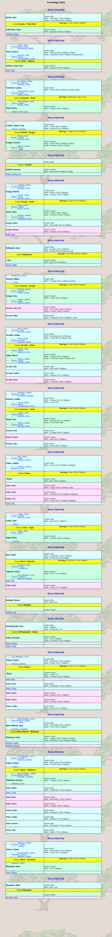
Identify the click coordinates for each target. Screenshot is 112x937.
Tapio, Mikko (23, 354)
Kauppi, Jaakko (18, 144)
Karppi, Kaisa (18, 206)
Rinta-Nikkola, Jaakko (21, 751)
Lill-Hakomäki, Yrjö (26, 603)
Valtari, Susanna (19, 605)
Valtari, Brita (10, 709)
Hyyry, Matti (23, 343)
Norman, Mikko (11, 277)
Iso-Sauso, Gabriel (20, 85)
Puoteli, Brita (18, 228)
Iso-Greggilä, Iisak (20, 47)
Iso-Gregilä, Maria (26, 49)
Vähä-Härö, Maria (12, 34)
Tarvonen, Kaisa (24, 347)
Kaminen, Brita (24, 208)
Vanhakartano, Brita (26, 426)
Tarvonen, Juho (18, 345)
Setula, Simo (23, 215)
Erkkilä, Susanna (19, 135)
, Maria (15, 550)
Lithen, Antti (18, 367)
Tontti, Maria (10, 72)
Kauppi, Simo (23, 142)
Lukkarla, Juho (24, 592)
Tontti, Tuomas (18, 108)
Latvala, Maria (24, 146)
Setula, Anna (17, 315)
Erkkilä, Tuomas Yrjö (13, 182)
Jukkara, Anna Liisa (20, 117)
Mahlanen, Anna (24, 87)
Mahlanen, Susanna (12, 776)
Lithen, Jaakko (18, 541)
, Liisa (15, 295)
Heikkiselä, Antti (19, 288)
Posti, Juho (23, 45)
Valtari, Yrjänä (11, 675)
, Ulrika (15, 568)
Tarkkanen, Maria (25, 230)
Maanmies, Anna (12, 934)
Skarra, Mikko (24, 422)
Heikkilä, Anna (24, 369)
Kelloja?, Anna (24, 197)
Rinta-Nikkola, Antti (21, 808)
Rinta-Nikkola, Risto (27, 749)
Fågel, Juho (23, 557)
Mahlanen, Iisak (18, 413)
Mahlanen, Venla (18, 817)
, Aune (21, 753)
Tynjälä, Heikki (24, 193)
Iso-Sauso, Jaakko (25, 83)
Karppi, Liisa (10, 246)
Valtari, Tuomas (11, 908)
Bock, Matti (23, 479)
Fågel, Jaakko (18, 559)
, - (13, 128)
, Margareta (23, 596)
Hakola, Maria (18, 58)
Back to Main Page (56, 10)
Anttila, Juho (24, 56)
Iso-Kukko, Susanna (26, 415)
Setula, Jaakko (24, 153)
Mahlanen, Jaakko (25, 411)
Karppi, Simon (24, 204)
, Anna (21, 157)
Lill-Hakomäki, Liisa (27, 60)
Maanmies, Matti (18, 899)
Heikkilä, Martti (25, 490)
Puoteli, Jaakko (24, 226)
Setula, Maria (18, 155)
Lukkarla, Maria (24, 483)
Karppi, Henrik (18, 304)
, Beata (15, 799)
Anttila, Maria (18, 96)
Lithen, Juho (23, 365)
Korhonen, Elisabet (20, 760)
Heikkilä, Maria (18, 356)
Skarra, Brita (24, 219)
